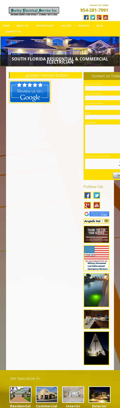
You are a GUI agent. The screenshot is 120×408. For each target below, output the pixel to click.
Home (6, 25)
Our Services (45, 25)
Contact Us (13, 31)
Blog (100, 25)
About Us (22, 25)
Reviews (83, 25)
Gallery (66, 25)
